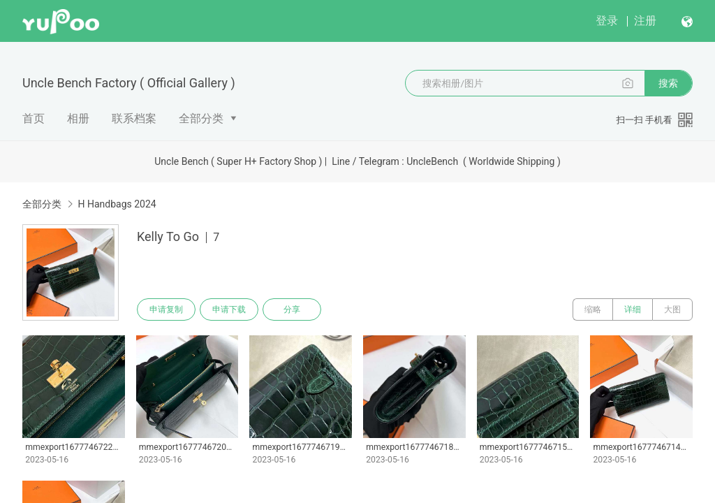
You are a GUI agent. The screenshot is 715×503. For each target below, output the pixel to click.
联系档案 (134, 118)
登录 (607, 20)
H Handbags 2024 (117, 204)
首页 (33, 118)
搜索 (668, 83)
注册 (645, 20)
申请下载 (229, 309)
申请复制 (166, 309)
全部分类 (201, 118)
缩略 (592, 309)
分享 (291, 309)
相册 (78, 118)
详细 (632, 309)
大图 (672, 309)
